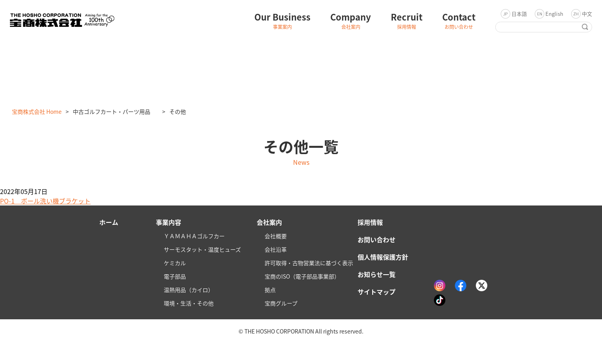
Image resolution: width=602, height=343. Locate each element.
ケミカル (175, 263)
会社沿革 (276, 249)
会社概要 (276, 236)
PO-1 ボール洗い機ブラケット (45, 200)
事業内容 (168, 222)
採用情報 (370, 222)
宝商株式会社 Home (37, 111)
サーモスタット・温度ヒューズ (202, 249)
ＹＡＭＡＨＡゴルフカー (194, 236)
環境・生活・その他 (189, 303)
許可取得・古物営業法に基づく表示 (309, 263)
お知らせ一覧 (377, 274)
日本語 (519, 13)
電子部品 (175, 276)
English (554, 13)
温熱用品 (189, 290)
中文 (587, 13)
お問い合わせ (377, 239)
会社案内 (269, 222)
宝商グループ (281, 303)
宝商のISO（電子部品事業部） (302, 276)
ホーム (108, 222)
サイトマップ (377, 291)
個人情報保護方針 (383, 257)
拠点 (270, 290)
